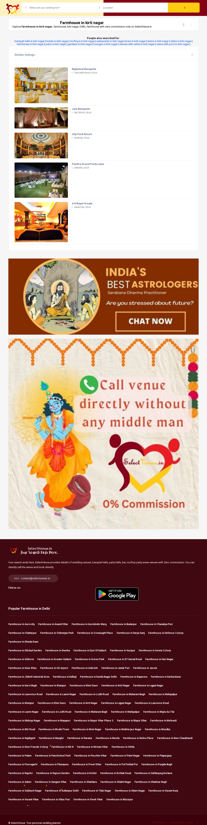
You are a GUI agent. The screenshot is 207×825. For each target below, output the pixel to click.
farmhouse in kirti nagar (30, 44)
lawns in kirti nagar (158, 41)
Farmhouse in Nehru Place (140, 738)
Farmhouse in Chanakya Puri (158, 624)
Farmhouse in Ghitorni (22, 659)
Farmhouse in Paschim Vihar (92, 755)
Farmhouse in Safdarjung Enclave (155, 773)
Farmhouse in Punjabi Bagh (159, 764)
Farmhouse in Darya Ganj (132, 633)
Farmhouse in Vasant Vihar (25, 799)
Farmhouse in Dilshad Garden (26, 650)
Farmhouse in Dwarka (59, 650)
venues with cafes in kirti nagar (137, 44)
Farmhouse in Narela (109, 738)
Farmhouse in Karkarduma (167, 676)
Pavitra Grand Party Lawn (88, 164)
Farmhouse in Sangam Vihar (52, 782)
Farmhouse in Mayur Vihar (133, 720)
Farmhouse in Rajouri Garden (54, 773)
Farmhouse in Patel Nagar (126, 755)
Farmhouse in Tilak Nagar (98, 790)
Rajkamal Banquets (84, 69)
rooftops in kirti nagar (82, 41)
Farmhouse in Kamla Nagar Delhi (100, 676)
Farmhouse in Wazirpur (121, 799)
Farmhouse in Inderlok (86, 668)
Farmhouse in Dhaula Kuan (25, 641)
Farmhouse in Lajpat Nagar (150, 685)
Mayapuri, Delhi (81, 207)
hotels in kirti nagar (57, 41)
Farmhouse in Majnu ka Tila (160, 711)
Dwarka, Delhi (80, 168)
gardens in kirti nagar (80, 44)
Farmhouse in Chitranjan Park (58, 633)
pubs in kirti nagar (56, 44)
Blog (190, 822)
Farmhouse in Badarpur (125, 624)
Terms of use (159, 822)
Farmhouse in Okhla (125, 747)
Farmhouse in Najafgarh (23, 738)
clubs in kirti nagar (180, 41)
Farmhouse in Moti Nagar (89, 729)
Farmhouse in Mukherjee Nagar (125, 729)
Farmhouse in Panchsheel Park (54, 755)
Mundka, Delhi (80, 138)
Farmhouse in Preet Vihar (88, 764)
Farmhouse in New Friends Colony (30, 747)
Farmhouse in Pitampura (56, 764)
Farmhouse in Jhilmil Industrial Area (30, 676)
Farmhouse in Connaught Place (96, 633)
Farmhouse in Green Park (91, 659)
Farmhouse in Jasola (146, 668)
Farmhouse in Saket (21, 782)
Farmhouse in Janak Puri (117, 668)
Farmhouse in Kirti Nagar (117, 685)
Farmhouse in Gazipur (124, 650)
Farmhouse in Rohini (86, 773)
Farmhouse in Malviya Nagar (26, 720)
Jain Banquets (81, 108)
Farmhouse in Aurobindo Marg (91, 624)
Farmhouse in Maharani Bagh (130, 694)
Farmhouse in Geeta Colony (156, 650)
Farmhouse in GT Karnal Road (126, 659)
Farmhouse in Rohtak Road (117, 773)
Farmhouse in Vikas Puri (57, 799)
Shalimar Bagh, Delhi (84, 73)
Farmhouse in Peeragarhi (24, 764)
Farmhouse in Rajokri (22, 773)
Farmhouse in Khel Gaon (85, 685)
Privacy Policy (177, 822)
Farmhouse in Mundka (159, 729)
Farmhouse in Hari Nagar (161, 659)
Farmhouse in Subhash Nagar (26, 790)
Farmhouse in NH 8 (64, 747)
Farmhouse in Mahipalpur (165, 694)
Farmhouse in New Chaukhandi (176, 738)
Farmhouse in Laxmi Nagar (63, 694)
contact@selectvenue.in (35, 578)
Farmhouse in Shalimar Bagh (152, 782)
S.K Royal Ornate (82, 203)
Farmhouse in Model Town (56, 729)
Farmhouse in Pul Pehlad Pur (123, 764)
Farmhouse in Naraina (81, 738)
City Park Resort (82, 134)
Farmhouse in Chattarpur (24, 633)
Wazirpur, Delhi (81, 113)
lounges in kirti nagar (106, 44)
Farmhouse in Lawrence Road (27, 694)
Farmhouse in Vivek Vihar (89, 799)
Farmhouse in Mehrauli (165, 720)
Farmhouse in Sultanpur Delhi (63, 790)
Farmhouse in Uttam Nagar (131, 790)
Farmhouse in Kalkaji (66, 676)
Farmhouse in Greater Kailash (56, 659)
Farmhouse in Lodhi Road (96, 694)
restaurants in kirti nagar (110, 41)
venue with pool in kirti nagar (172, 44)
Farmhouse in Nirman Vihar (94, 747)
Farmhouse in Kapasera (135, 676)
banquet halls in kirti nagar (30, 41)
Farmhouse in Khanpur (55, 685)
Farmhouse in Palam (21, 755)
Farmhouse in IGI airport (56, 668)
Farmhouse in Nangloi (53, 738)
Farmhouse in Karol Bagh (24, 685)
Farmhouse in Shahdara (85, 782)
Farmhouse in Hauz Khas (24, 668)
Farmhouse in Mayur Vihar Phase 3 (95, 720)
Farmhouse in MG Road (23, 729)
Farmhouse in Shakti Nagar (118, 782)
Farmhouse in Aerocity (23, 624)
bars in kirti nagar (135, 41)
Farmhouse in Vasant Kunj (165, 790)
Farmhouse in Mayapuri (59, 720)
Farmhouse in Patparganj (159, 755)
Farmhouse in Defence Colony (167, 633)
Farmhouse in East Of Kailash (91, 650)
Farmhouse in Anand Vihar (55, 624)
